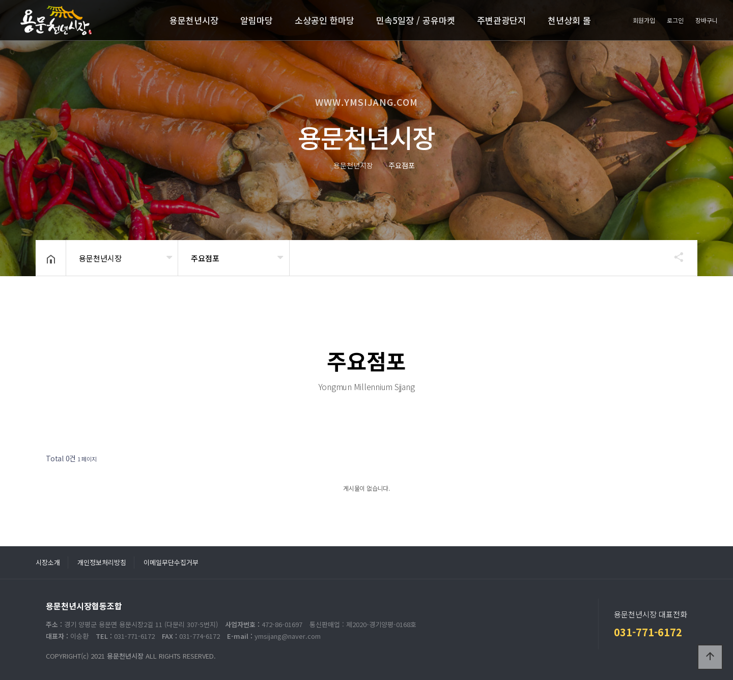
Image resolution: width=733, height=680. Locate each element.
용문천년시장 (194, 20)
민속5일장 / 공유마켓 (415, 20)
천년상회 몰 (569, 20)
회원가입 (644, 20)
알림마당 (256, 20)
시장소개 (48, 562)
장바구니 (706, 20)
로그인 (675, 20)
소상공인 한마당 (324, 20)
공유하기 (674, 256)
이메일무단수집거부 (171, 562)
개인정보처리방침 (101, 562)
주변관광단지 (501, 20)
